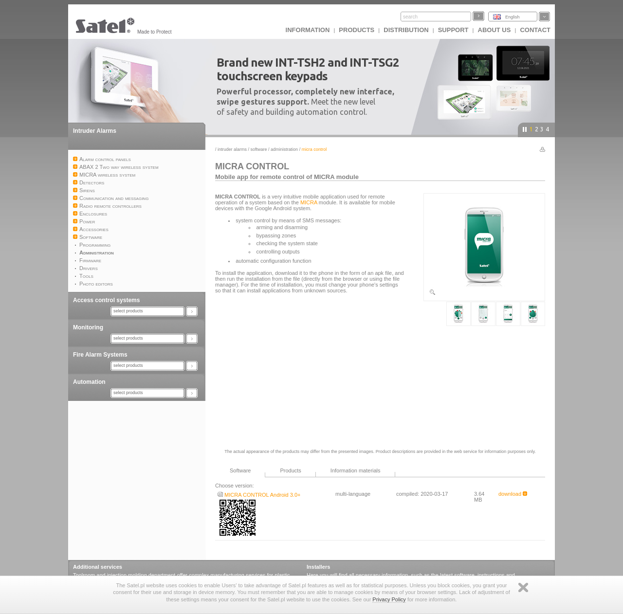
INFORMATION (308, 30)
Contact (535, 30)
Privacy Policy (388, 599)
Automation (89, 382)
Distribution (406, 30)
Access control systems (106, 300)
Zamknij (523, 587)
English (512, 17)
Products (356, 30)
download (512, 494)
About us (494, 30)
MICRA (308, 202)
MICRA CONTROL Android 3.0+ (259, 495)
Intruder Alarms (94, 130)
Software (259, 149)
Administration (284, 149)
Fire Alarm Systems (100, 354)
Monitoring (88, 327)
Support (453, 30)
